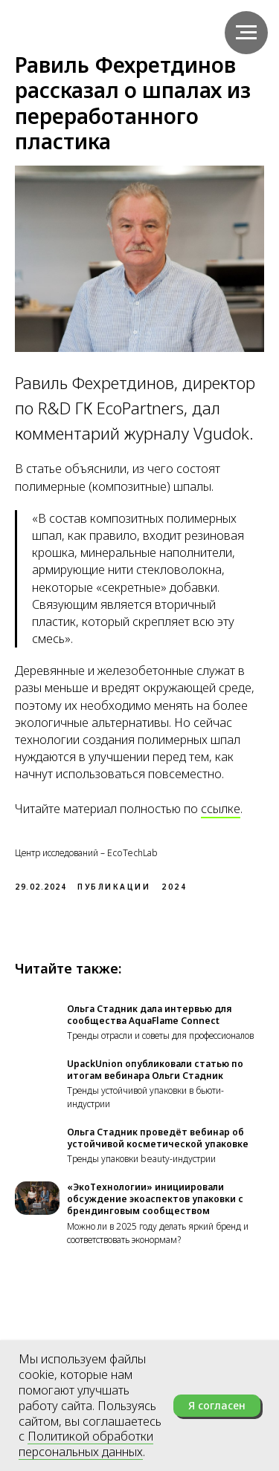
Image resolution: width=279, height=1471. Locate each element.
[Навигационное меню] (246, 32)
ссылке (220, 808)
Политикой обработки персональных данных (86, 1444)
